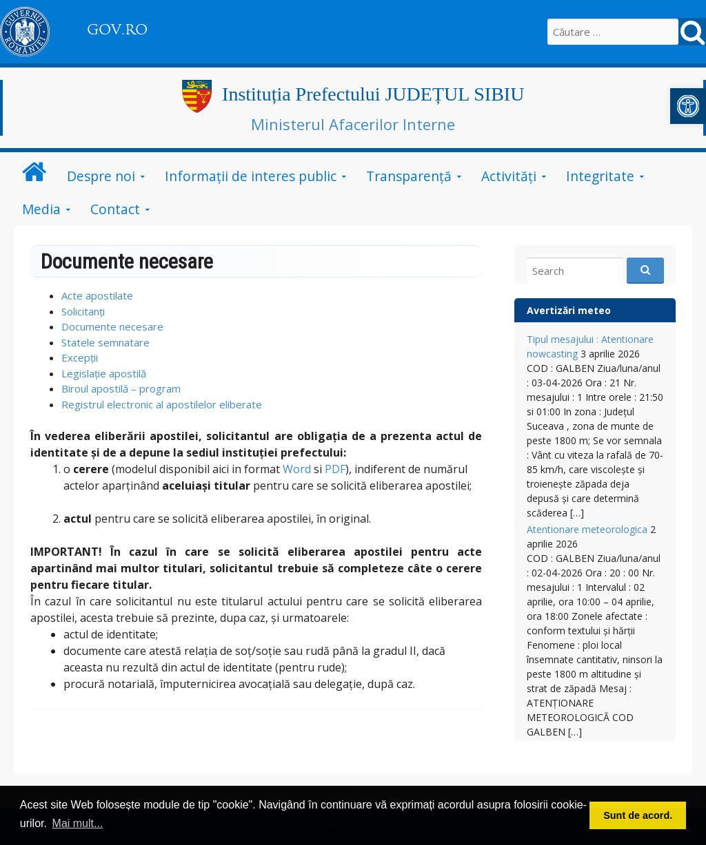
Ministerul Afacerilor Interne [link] (353, 124)
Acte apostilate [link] (97, 295)
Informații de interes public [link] (250, 176)
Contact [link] (115, 209)
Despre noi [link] (101, 176)
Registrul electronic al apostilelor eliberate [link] (161, 404)
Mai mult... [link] (77, 823)
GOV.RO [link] (117, 30)
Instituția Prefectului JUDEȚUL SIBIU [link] (373, 94)
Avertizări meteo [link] (569, 310)
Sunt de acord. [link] (637, 815)
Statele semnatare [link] (105, 342)
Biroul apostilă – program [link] (121, 388)
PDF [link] (335, 469)
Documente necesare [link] (112, 326)
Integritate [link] (600, 176)
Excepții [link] (79, 357)
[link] (688, 106)
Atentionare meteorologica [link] (587, 529)
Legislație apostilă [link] (103, 373)
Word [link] (297, 469)
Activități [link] (508, 176)
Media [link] (41, 209)
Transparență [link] (409, 176)
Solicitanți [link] (83, 311)
